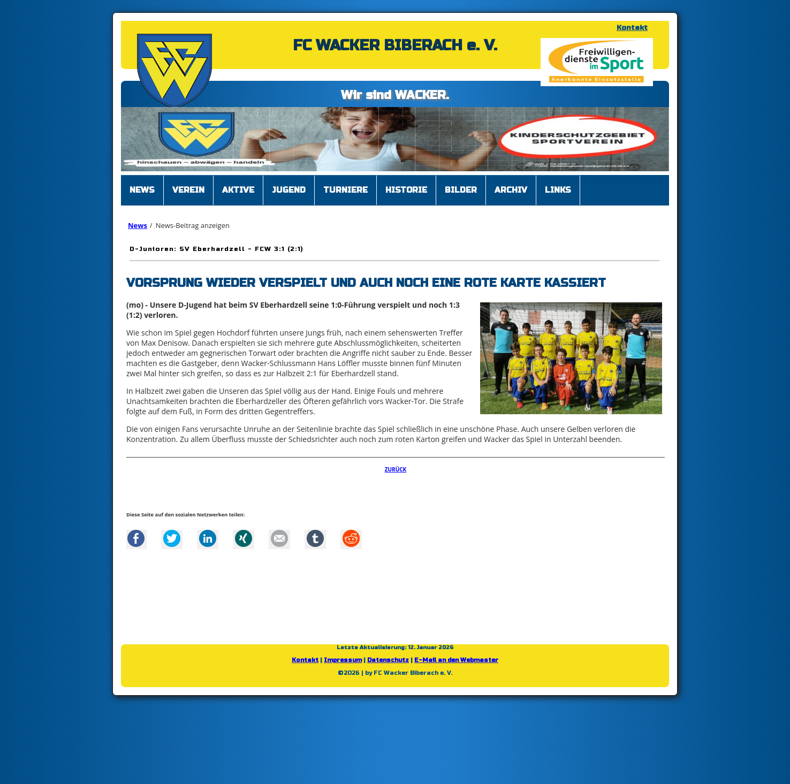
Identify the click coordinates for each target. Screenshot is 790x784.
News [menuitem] (142, 190)
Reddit (351, 538)
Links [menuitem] (558, 190)
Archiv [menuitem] (511, 190)
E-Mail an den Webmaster (456, 660)
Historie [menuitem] (406, 190)
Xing (243, 538)
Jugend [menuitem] (289, 190)
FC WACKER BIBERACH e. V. (395, 45)
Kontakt (632, 28)
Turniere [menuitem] (345, 190)
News (137, 225)
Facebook (136, 538)
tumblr (315, 538)
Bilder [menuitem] (461, 190)
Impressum (343, 660)
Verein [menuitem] (188, 190)
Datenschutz (388, 660)
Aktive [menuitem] (238, 190)
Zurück (396, 469)
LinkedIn (207, 538)
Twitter (171, 538)
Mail (279, 538)
